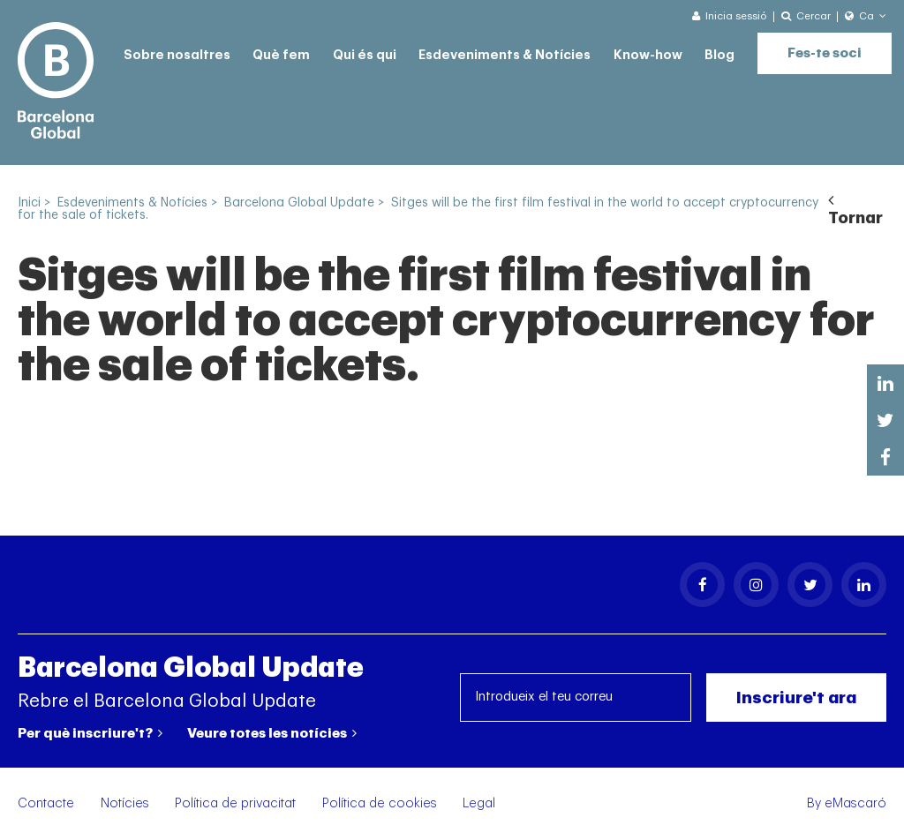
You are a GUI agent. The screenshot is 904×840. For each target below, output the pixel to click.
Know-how (648, 55)
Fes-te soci (824, 53)
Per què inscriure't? (90, 733)
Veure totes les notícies (272, 733)
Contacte (46, 803)
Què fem (281, 55)
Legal (479, 803)
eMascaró (855, 803)
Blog (719, 55)
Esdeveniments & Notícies (504, 55)
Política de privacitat (235, 803)
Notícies (125, 803)
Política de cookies (379, 803)
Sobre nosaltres (177, 55)
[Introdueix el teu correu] (576, 697)
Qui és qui (364, 55)
